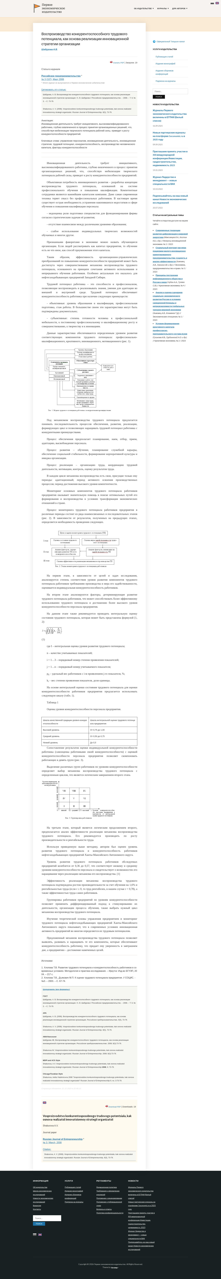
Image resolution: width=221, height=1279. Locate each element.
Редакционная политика (106, 1187)
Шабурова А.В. (49, 49)
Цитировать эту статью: (53, 89)
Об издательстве (143, 9)
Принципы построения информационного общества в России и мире (168, 278)
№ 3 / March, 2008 (52, 1142)
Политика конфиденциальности (109, 1213)
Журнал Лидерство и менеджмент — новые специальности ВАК (165, 180)
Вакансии (37, 1205)
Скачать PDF (118, 63)
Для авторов (178, 9)
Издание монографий (165, 63)
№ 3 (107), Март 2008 (52, 79)
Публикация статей (164, 56)
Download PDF (115, 1107)
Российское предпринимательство (61, 76)
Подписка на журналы (166, 81)
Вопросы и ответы (104, 1209)
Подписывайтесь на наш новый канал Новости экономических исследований (170, 199)
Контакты (37, 1209)
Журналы (162, 9)
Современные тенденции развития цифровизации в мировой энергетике (170, 233)
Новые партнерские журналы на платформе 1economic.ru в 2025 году (169, 136)
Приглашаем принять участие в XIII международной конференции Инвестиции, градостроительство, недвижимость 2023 (170, 158)
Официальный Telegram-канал (169, 41)
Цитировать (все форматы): (56, 989)
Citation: (47, 1149)
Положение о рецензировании (109, 1198)
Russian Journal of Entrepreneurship (63, 1139)
